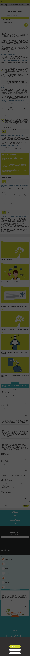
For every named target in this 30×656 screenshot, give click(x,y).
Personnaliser (15, 649)
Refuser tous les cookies (15, 653)
